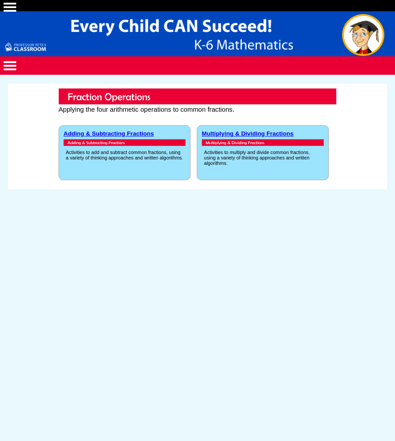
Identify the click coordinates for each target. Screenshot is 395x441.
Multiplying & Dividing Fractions (248, 133)
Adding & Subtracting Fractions (109, 133)
